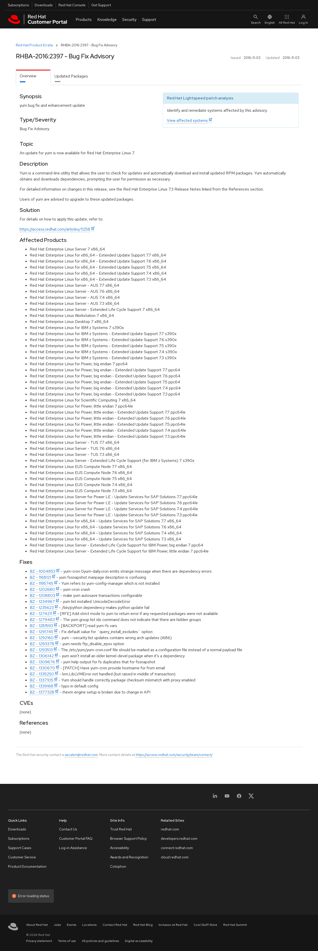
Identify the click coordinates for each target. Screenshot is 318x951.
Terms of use (67, 941)
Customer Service (22, 857)
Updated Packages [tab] (71, 76)
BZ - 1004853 (42, 571)
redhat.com (170, 829)
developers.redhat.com (179, 838)
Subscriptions (18, 5)
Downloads (44, 5)
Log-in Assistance (73, 848)
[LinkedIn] (215, 797)
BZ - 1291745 (41, 631)
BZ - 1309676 (42, 662)
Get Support (101, 5)
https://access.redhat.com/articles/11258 (55, 229)
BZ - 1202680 (42, 589)
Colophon (118, 866)
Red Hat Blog (143, 925)
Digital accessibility (139, 941)
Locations (89, 925)
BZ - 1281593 (41, 625)
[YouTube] (227, 797)
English (270, 19)
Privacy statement (39, 941)
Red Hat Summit (235, 925)
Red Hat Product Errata (34, 45)
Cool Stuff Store (205, 925)
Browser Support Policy (128, 838)
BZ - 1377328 (42, 692)
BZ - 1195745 (41, 583)
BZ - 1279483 (42, 619)
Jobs (57, 925)
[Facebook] (239, 797)
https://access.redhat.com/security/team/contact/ (174, 754)
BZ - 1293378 (42, 643)
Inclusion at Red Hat (173, 925)
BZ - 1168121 (40, 577)
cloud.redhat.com (175, 857)
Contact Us (68, 829)
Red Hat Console (72, 5)
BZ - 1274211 (41, 613)
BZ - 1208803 (42, 595)
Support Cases (19, 848)
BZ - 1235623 (42, 607)
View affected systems (187, 120)
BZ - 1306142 (42, 656)
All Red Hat (287, 19)
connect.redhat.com (177, 848)
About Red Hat (37, 925)
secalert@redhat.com (81, 754)
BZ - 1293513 (41, 649)
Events (71, 925)
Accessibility (119, 848)
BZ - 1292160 (42, 637)
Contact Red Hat (115, 925)
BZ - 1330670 (42, 668)
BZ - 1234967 (42, 601)
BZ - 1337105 (41, 680)
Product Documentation (27, 866)
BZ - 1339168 (41, 686)
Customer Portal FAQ (76, 838)
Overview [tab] (28, 76)
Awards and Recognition (129, 857)
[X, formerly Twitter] (251, 797)
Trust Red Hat (121, 829)
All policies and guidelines (100, 941)
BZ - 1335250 (42, 674)
